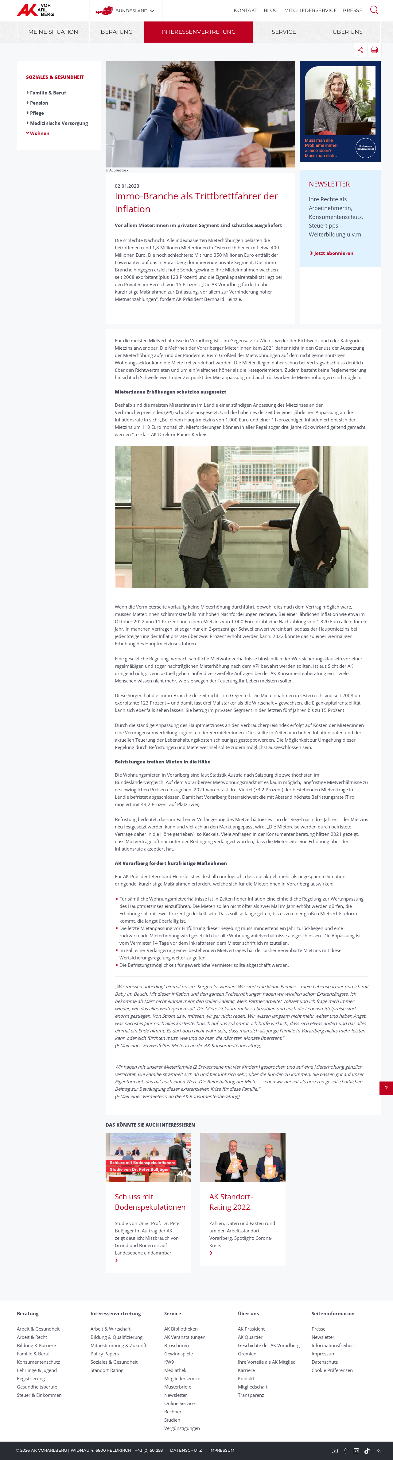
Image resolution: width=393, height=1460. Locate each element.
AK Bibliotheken (181, 1329)
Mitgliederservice (310, 10)
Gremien (247, 1353)
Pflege (37, 113)
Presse (352, 10)
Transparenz (251, 1395)
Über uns (348, 32)
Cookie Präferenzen (332, 1370)
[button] (374, 9)
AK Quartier (250, 1337)
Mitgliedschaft (252, 1387)
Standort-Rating (107, 1370)
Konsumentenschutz (38, 1362)
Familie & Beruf (48, 93)
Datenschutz (325, 1362)
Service (284, 32)
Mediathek (175, 1370)
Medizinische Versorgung (59, 123)
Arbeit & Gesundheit (38, 1329)
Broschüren (176, 1345)
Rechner (172, 1411)
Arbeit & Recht (32, 1337)
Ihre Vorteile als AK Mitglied (267, 1362)
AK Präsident (251, 1329)
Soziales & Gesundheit (55, 77)
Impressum (324, 1353)
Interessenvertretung (198, 32)
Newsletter (175, 1395)
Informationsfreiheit (333, 1345)
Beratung (117, 32)
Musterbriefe (177, 1387)
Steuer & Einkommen (39, 1395)
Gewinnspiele (178, 1353)
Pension (39, 103)
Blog (271, 10)
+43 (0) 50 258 (149, 1450)
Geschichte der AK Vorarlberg (269, 1345)
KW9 (169, 1362)
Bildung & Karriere (36, 1345)
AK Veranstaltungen (184, 1337)
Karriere (246, 1370)
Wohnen (39, 133)
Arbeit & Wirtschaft (110, 1329)
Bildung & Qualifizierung (116, 1337)
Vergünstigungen (182, 1428)
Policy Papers (105, 1353)
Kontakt (246, 10)
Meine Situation (53, 32)
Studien (172, 1420)
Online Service (179, 1403)
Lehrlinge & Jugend (37, 1370)
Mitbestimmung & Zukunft (118, 1345)
